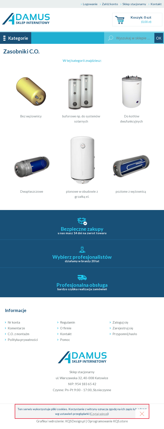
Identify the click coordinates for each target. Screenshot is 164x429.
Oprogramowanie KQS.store (107, 421)
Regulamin (67, 322)
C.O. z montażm (18, 334)
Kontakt (156, 4)
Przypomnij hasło (124, 334)
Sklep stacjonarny (134, 4)
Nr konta (14, 322)
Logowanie (90, 4)
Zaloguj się (120, 322)
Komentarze (16, 328)
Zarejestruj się (122, 328)
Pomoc (65, 340)
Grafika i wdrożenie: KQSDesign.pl (60, 421)
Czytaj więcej (99, 414)
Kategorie (18, 38)
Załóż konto (110, 4)
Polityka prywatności (23, 340)
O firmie (65, 328)
